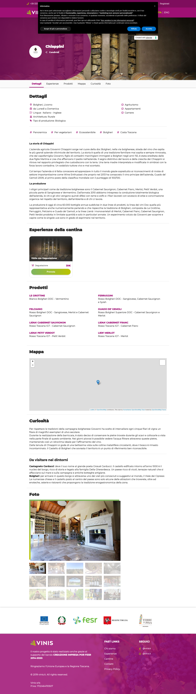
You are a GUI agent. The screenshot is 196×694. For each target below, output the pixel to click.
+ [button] (33, 361)
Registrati (162, 4)
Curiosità (96, 83)
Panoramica (38, 132)
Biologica (60, 120)
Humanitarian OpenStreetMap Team (134, 409)
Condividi (52, 52)
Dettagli (36, 83)
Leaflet (92, 409)
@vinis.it (145, 648)
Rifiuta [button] (134, 29)
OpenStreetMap (101, 409)
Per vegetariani (61, 132)
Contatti (108, 664)
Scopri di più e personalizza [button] (55, 29)
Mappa (82, 83)
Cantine (108, 658)
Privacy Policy (112, 669)
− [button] (33, 365)
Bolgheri (106, 132)
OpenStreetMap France (159, 409)
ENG (166, 12)
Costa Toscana (126, 132)
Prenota (51, 272)
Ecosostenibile (85, 132)
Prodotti (68, 83)
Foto (108, 83)
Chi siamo (110, 648)
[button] (155, 6)
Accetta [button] (149, 29)
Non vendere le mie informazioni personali (117, 20)
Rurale (51, 116)
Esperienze (52, 83)
